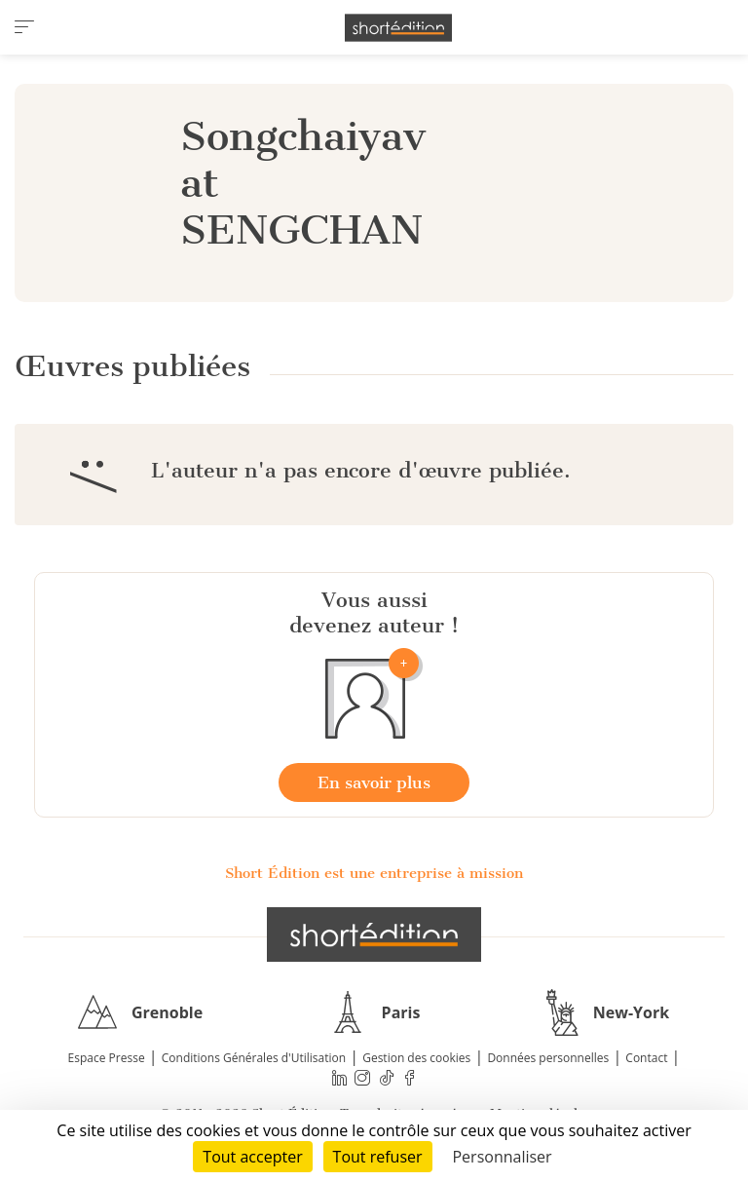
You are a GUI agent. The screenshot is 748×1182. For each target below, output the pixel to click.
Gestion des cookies (416, 1057)
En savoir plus (374, 782)
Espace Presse (106, 1057)
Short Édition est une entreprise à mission (374, 873)
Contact (646, 1057)
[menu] (24, 27)
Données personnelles (548, 1057)
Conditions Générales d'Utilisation (254, 1057)
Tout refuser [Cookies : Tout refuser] (378, 1156)
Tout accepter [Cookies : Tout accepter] (252, 1156)
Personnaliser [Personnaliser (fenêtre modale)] (501, 1156)
